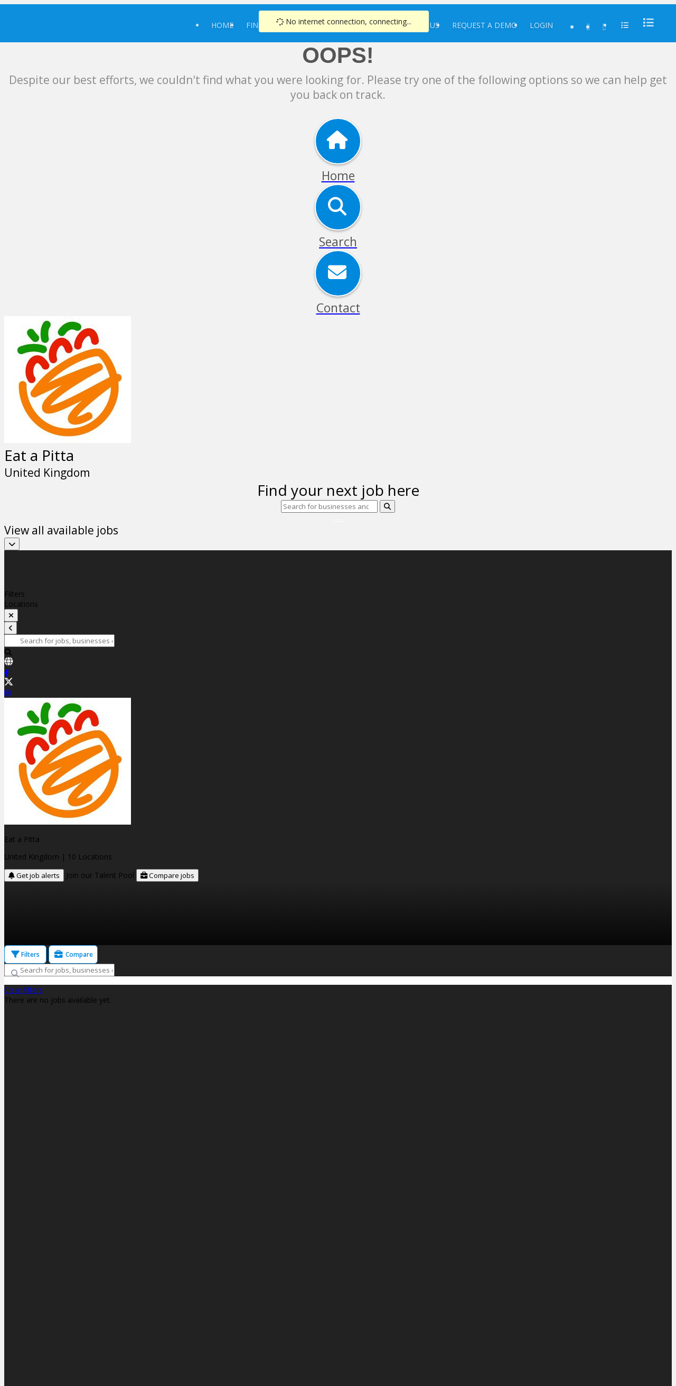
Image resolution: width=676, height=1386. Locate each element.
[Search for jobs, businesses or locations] (59, 640)
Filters (25, 954)
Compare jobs (167, 875)
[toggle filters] (11, 615)
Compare (73, 954)
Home (222, 25)
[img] (338, 433)
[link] (338, 662)
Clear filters (23, 990)
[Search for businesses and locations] (329, 506)
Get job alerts (34, 875)
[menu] (645, 22)
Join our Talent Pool (101, 875)
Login (541, 25)
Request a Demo (484, 25)
